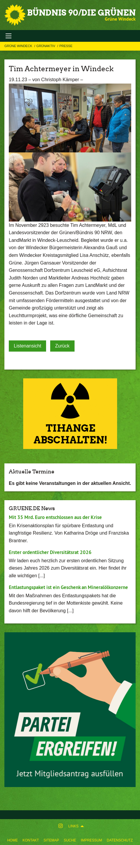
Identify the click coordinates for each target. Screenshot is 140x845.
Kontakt (31, 840)
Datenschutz (120, 840)
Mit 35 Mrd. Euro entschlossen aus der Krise (55, 517)
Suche (70, 840)
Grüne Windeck (18, 46)
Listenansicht (27, 345)
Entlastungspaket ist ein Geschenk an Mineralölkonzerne (68, 587)
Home (12, 840)
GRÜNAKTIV (46, 46)
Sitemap (51, 840)
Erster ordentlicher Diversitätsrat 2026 (50, 552)
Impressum (91, 840)
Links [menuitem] (73, 826)
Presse (65, 46)
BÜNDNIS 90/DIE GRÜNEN (81, 13)
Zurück (62, 345)
